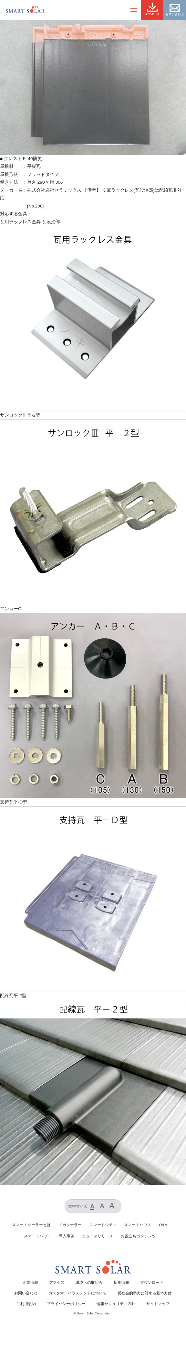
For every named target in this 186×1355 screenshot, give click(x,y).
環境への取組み (89, 1282)
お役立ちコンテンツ (138, 1236)
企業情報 (30, 1282)
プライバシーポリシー (66, 1304)
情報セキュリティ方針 (116, 1304)
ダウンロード (151, 1282)
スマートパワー (37, 1236)
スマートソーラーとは (31, 1225)
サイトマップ (158, 1304)
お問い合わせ (25, 1293)
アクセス (57, 1282)
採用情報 (121, 1282)
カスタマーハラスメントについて (77, 1293)
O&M (163, 1225)
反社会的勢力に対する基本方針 (145, 1293)
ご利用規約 (26, 1304)
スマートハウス (137, 1225)
